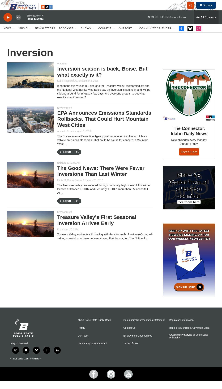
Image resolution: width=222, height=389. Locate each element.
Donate (209, 9)
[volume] (18, 25)
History (81, 335)
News (7, 36)
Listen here (189, 160)
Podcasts (66, 36)
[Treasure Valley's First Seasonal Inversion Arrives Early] (30, 232)
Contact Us (129, 335)
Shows (86, 36)
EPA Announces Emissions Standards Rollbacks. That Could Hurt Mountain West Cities (104, 127)
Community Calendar (155, 36)
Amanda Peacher (66, 139)
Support (125, 36)
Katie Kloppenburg (67, 88)
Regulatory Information (181, 328)
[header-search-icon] (192, 9)
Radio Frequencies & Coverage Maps (189, 335)
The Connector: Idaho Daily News (189, 139)
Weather (62, 71)
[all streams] (206, 25)
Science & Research (68, 170)
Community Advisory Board (92, 351)
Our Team (83, 343)
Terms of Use (130, 351)
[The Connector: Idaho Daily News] (189, 103)
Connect (105, 36)
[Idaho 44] (189, 195)
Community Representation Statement (143, 328)
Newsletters (45, 36)
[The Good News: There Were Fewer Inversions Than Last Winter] (30, 183)
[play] (8, 25)
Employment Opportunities (137, 343)
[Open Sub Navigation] (14, 36)
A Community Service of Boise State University (188, 344)
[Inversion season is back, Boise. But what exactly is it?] (30, 83)
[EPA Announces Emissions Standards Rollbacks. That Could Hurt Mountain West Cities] (30, 127)
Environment (64, 115)
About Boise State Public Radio (95, 328)
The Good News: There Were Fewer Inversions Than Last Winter (100, 179)
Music (23, 36)
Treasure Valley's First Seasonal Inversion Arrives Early (96, 228)
